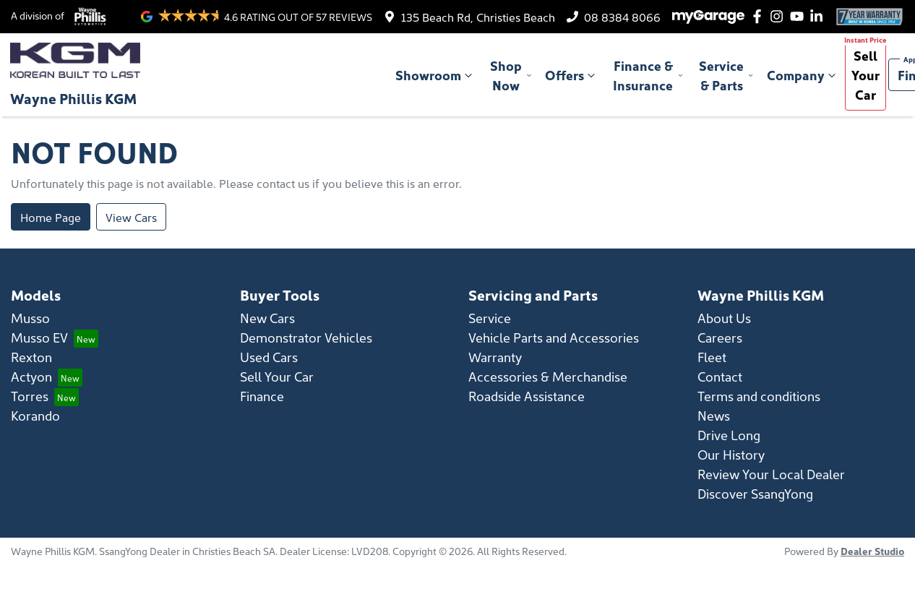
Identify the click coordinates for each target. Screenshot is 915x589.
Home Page (50, 217)
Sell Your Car (865, 74)
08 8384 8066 (622, 17)
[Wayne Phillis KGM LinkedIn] (819, 16)
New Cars (267, 318)
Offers (571, 75)
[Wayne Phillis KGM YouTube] (799, 16)
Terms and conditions (758, 396)
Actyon (31, 376)
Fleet (711, 357)
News (713, 415)
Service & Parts (727, 75)
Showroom (435, 75)
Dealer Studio (872, 550)
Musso (30, 318)
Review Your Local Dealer (771, 474)
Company (803, 75)
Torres (29, 396)
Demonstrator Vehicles (306, 337)
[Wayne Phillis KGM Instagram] (779, 16)
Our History (731, 454)
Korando (35, 415)
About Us (724, 318)
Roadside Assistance (526, 396)
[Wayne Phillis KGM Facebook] (760, 16)
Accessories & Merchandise (547, 376)
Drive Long (728, 435)
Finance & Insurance (648, 75)
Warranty (495, 357)
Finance (262, 396)
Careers (719, 337)
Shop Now (511, 75)
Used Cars (269, 357)
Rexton (31, 357)
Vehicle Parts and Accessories (553, 337)
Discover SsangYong (755, 493)
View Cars (131, 217)
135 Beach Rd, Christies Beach (478, 17)
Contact (719, 376)
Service (489, 318)
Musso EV (39, 337)
